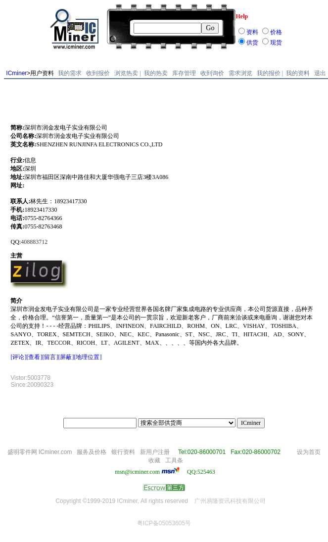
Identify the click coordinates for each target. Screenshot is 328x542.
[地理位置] (87, 357)
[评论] (18, 357)
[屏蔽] (66, 357)
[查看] (34, 357)
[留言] (50, 357)
